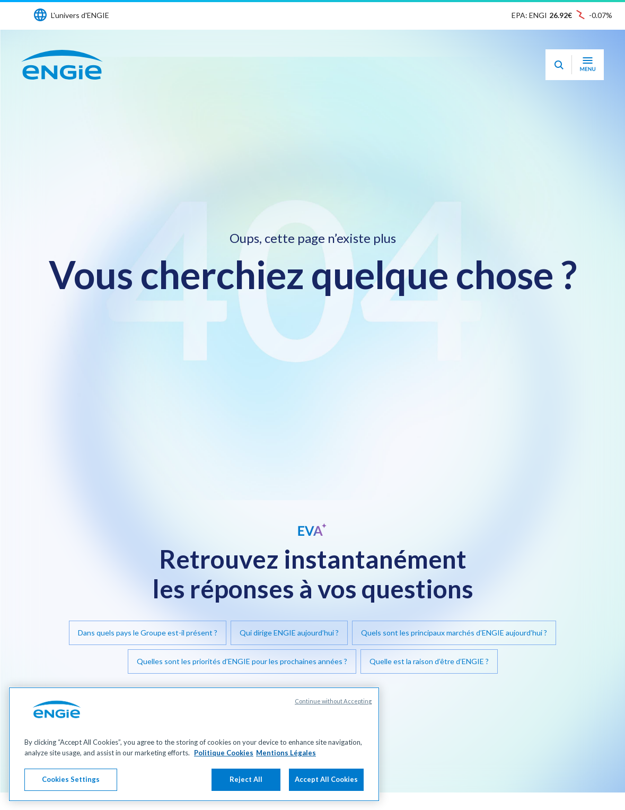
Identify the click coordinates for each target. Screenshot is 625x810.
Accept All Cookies (326, 779)
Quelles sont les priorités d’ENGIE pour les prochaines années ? (242, 661)
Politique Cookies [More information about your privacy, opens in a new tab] (223, 752)
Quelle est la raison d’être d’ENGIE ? (429, 661)
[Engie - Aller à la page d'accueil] (62, 65)
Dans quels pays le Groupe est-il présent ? (147, 632)
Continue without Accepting (333, 701)
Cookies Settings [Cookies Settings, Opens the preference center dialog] (71, 779)
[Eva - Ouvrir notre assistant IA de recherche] (558, 64)
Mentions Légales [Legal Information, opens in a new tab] (286, 752)
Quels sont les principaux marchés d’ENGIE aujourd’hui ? (454, 632)
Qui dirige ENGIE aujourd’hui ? (289, 632)
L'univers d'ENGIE (80, 15)
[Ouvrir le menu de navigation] (587, 64)
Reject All (246, 779)
